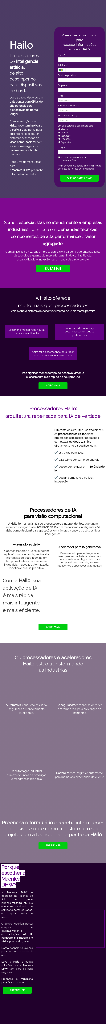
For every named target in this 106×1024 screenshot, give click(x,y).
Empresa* (63, 85)
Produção (64, 139)
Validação (64, 135)
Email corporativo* (67, 75)
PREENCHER (53, 845)
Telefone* (62, 65)
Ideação (63, 129)
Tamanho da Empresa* (69, 105)
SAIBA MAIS (53, 268)
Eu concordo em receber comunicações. (72, 159)
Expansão (64, 142)
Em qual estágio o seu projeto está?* (76, 125)
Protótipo (64, 132)
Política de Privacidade (82, 168)
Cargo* (61, 95)
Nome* (61, 55)
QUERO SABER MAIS (79, 178)
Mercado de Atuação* (69, 115)
